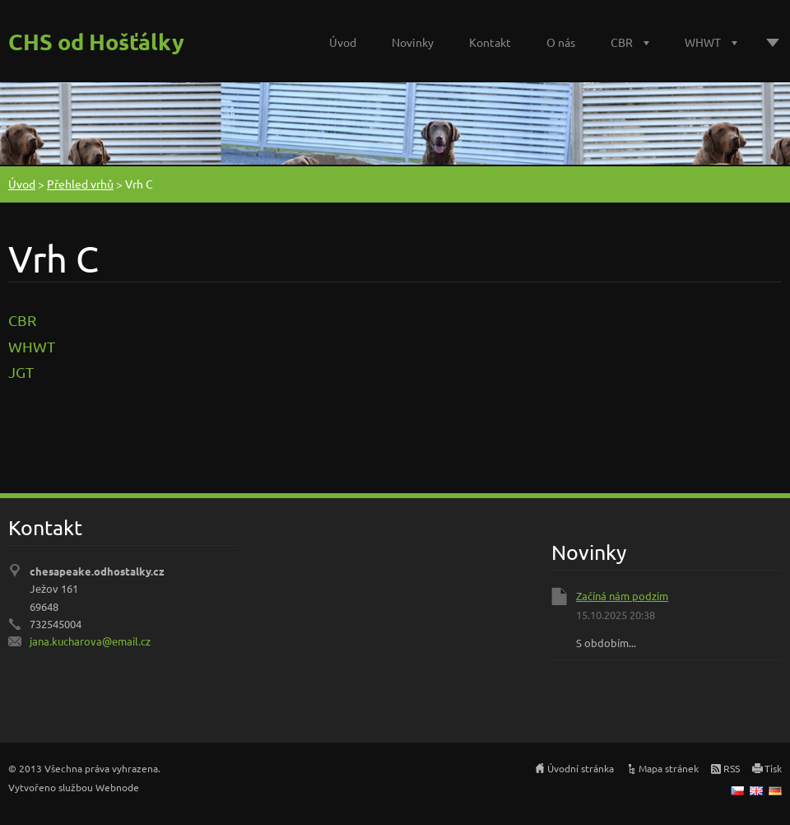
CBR (622, 42)
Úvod (342, 42)
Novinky (413, 42)
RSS (731, 768)
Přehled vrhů (80, 183)
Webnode (117, 787)
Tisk (773, 768)
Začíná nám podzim (622, 596)
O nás (560, 42)
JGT (21, 371)
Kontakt (490, 42)
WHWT (703, 42)
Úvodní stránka (580, 768)
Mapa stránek (669, 768)
